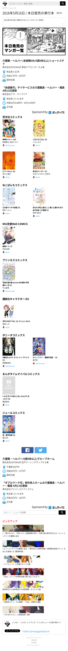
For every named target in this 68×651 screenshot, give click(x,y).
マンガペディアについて (34, 638)
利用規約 (34, 643)
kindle (12, 145)
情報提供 (34, 640)
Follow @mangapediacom (36, 631)
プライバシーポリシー (34, 645)
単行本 (8, 145)
